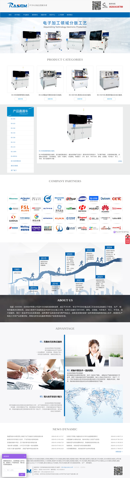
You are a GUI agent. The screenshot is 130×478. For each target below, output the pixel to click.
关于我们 (17, 15)
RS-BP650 (14, 156)
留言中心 (52, 15)
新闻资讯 (35, 15)
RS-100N (13, 151)
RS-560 (13, 128)
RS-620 (13, 123)
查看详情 (20, 99)
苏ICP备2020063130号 (67, 467)
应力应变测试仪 (16, 161)
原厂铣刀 (14, 170)
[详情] (120, 161)
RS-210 (13, 147)
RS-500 (13, 137)
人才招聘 (61, 15)
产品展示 (26, 15)
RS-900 (13, 119)
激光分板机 (14, 165)
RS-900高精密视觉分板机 (47, 151)
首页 (10, 15)
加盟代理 (43, 15)
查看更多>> (119, 451)
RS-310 (13, 142)
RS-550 (13, 133)
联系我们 (70, 15)
